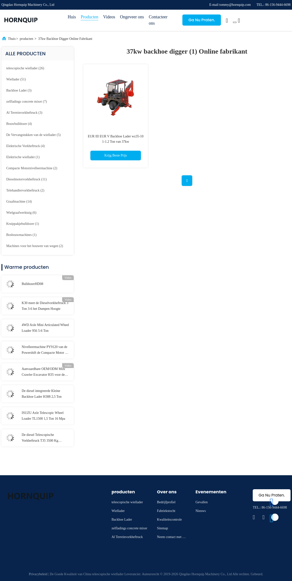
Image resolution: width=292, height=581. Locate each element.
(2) (31, 168)
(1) (23, 157)
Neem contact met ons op (171, 537)
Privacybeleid (38, 574)
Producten (89, 16)
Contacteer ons (158, 20)
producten (26, 39)
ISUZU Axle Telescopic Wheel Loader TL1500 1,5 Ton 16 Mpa (43, 415)
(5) (33, 135)
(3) (19, 90)
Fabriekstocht (166, 511)
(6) (21, 212)
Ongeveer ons (132, 16)
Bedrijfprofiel (166, 502)
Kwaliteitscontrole (169, 519)
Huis (72, 16)
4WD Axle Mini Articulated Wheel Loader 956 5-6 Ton (45, 328)
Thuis (12, 39)
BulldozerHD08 (32, 284)
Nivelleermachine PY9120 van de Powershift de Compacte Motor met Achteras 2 (46, 350)
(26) (25, 68)
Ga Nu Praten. (201, 20)
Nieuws (200, 511)
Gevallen (201, 502)
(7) (26, 101)
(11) (26, 179)
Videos (109, 16)
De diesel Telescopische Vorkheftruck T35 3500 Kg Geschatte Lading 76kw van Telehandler (41, 438)
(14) (19, 201)
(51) (16, 79)
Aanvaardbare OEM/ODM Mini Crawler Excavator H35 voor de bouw (43, 372)
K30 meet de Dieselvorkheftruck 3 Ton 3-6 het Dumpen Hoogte (45, 306)
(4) (19, 124)
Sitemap (162, 528)
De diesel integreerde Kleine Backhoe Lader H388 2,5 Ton (42, 393)
